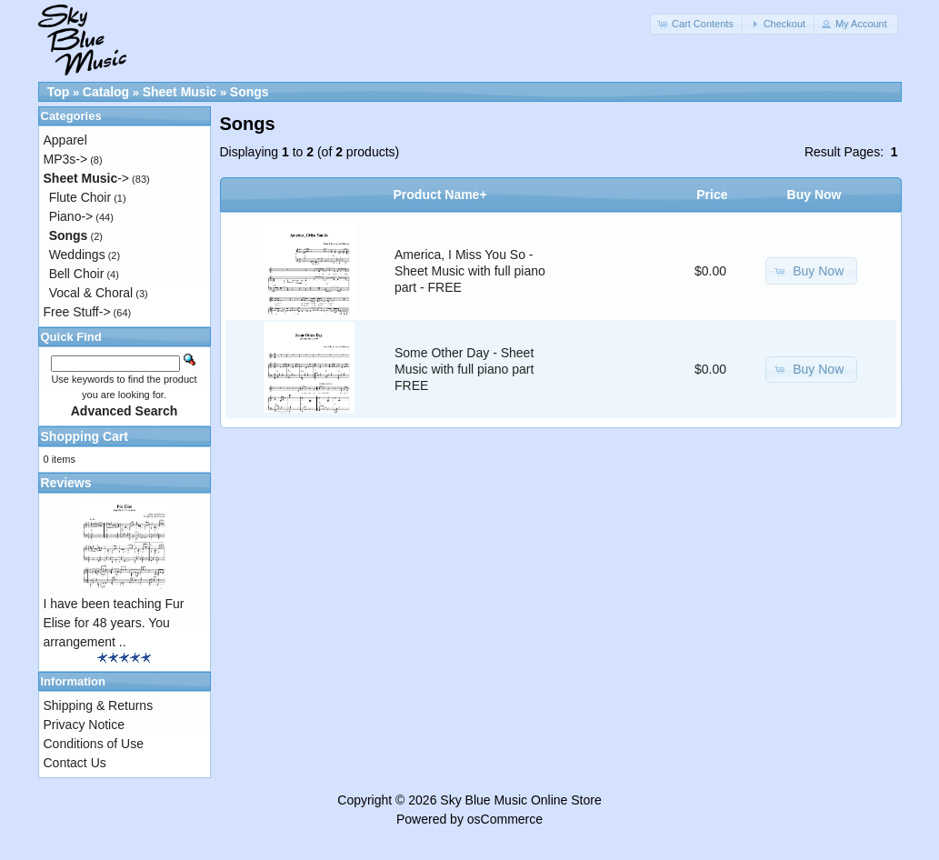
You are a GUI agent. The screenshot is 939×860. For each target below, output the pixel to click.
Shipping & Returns (99, 705)
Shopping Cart (84, 436)
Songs (249, 92)
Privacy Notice (84, 724)
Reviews (66, 482)
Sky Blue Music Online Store (520, 800)
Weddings (77, 254)
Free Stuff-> (77, 312)
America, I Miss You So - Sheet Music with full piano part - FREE (470, 271)
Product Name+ (440, 194)
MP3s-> (66, 159)
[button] (697, 24)
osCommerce (505, 819)
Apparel (65, 140)
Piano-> (71, 216)
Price (711, 194)
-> (87, 178)
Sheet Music (180, 92)
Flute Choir (80, 197)
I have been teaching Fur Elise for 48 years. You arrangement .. (114, 622)
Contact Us (75, 762)
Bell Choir (77, 273)
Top (58, 92)
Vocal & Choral (91, 292)
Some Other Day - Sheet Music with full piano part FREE (464, 369)
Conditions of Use (94, 743)
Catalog (106, 92)
